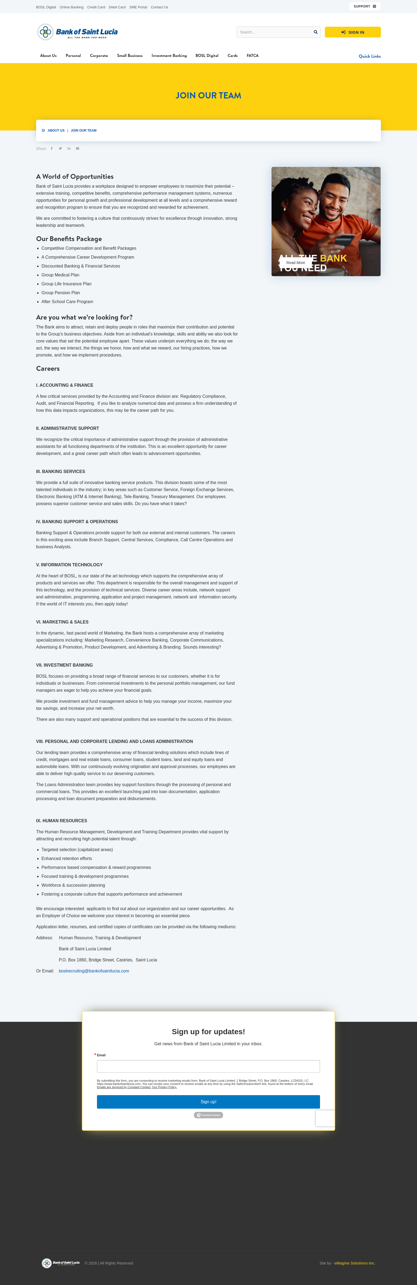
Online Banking (72, 7)
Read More (295, 263)
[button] (365, 6)
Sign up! (209, 1118)
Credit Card (96, 7)
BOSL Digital (46, 7)
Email (101, 1072)
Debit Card (117, 7)
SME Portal (138, 7)
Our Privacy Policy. (164, 1104)
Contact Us (159, 7)
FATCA (253, 55)
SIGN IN (352, 32)
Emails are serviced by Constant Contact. (124, 1104)
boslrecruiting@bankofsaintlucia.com (94, 971)
